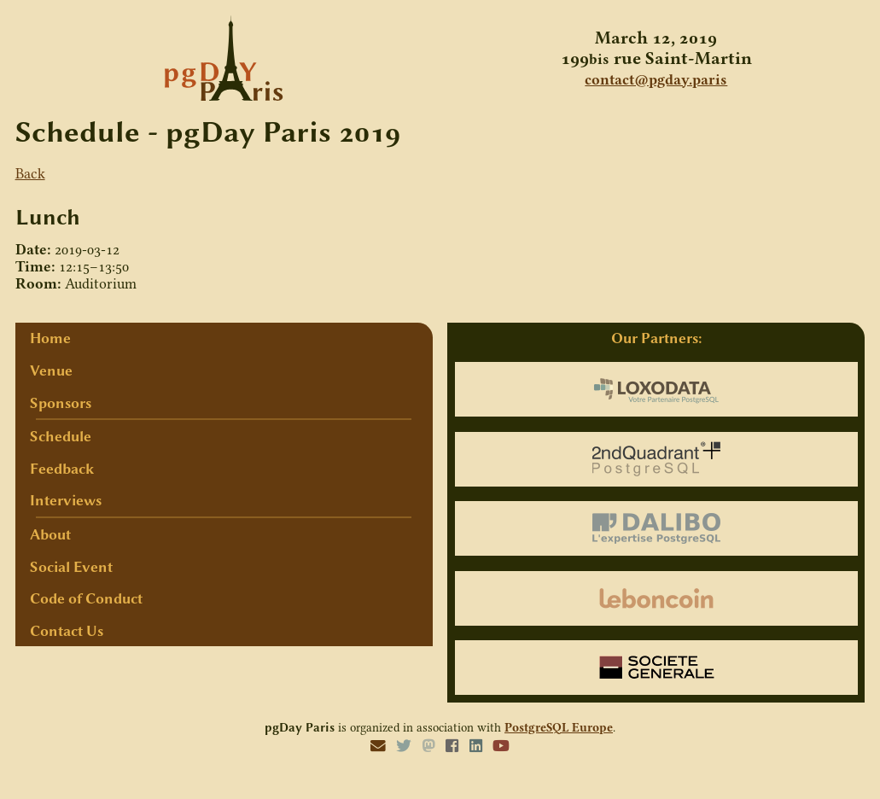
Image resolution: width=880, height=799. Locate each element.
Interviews (66, 500)
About (50, 534)
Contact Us (66, 630)
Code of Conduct (86, 598)
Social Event (71, 566)
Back (30, 173)
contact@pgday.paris (656, 79)
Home (50, 338)
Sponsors (60, 402)
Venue (51, 370)
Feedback (62, 468)
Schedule (60, 436)
